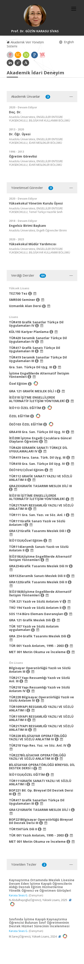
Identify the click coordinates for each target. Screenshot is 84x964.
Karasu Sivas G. (18, 895)
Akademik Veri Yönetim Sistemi (25, 44)
